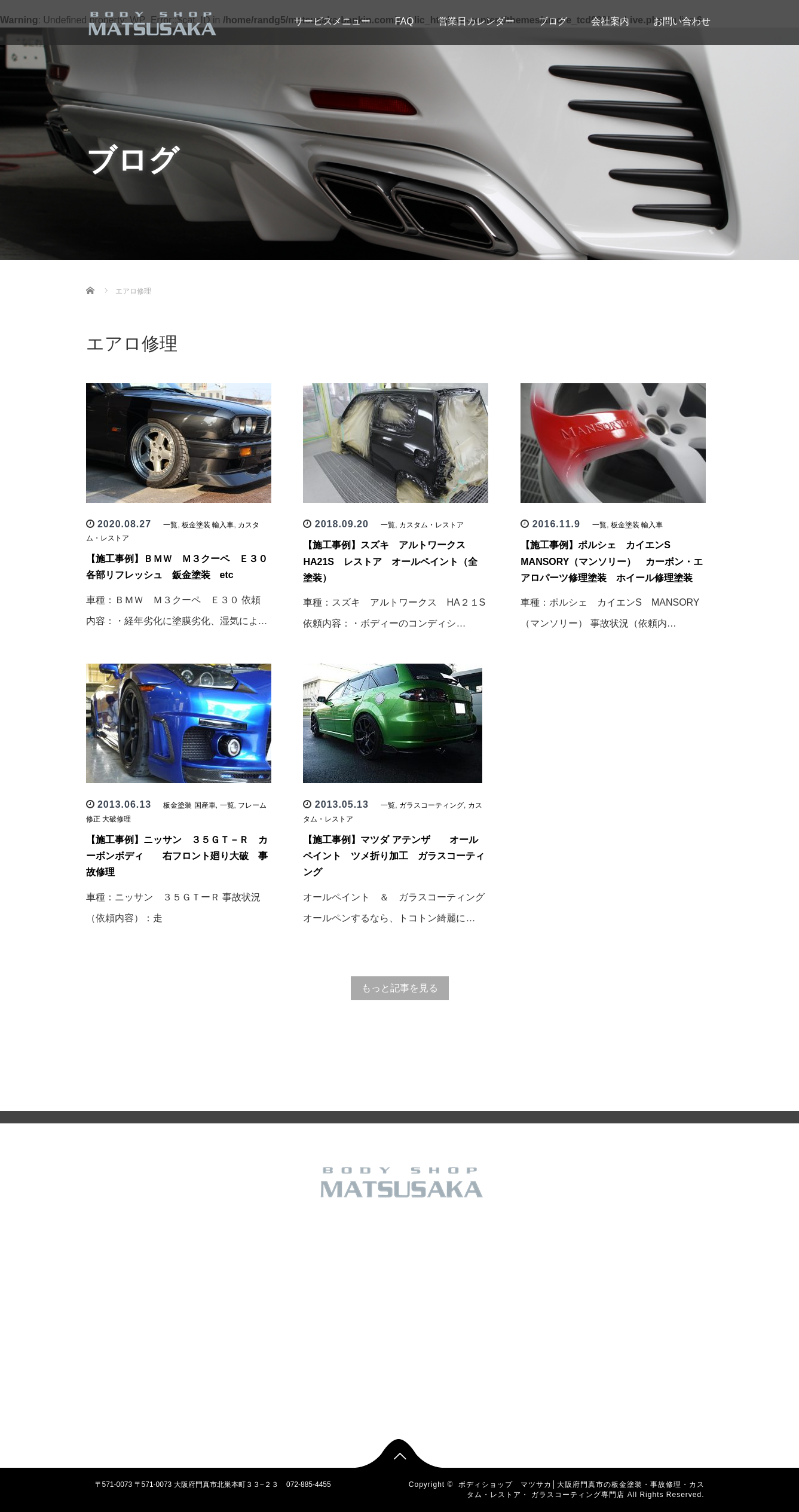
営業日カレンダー (476, 21)
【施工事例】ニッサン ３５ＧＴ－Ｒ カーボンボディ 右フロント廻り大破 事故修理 (177, 856)
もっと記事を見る (400, 988)
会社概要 (208, 1301)
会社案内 (610, 21)
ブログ (552, 21)
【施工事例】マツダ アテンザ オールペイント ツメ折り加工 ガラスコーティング (394, 856)
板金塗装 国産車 (189, 805)
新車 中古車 (320, 1339)
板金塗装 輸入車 (208, 525)
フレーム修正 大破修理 (338, 1320)
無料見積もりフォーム (229, 1358)
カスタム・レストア (431, 525)
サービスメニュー (313, 21)
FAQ (404, 21)
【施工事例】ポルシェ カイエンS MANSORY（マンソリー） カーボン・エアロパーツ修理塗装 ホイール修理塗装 (612, 561)
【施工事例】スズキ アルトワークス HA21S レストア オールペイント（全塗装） (390, 561)
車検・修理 (319, 1396)
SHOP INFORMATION (229, 1339)
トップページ (215, 1243)
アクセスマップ (219, 1320)
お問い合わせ (682, 21)
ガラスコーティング (431, 805)
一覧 (170, 525)
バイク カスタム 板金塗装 (342, 1301)
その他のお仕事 (326, 1263)
